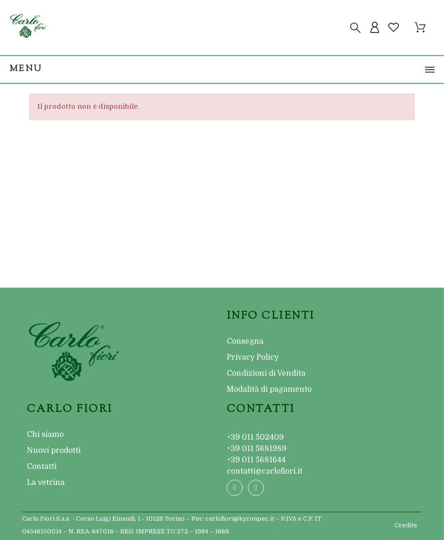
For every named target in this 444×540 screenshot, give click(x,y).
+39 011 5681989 (257, 448)
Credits (406, 525)
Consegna (245, 341)
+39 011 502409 (255, 437)
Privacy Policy (253, 357)
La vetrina (46, 482)
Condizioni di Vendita (266, 373)
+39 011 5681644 (256, 460)
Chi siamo (45, 434)
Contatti (42, 466)
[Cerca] (355, 27)
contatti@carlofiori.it (265, 471)
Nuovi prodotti (54, 450)
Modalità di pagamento (269, 389)
